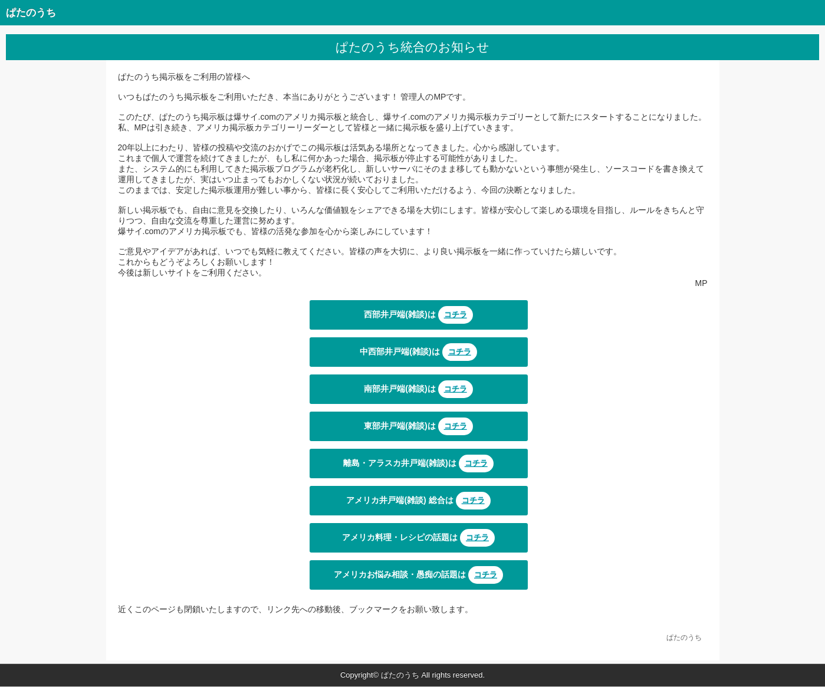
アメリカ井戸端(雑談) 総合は (418, 501)
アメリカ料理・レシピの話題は (418, 538)
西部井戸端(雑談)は (418, 315)
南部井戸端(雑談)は (418, 389)
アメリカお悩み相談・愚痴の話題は (418, 575)
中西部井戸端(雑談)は (418, 352)
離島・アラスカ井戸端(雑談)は (418, 463)
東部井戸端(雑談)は (418, 426)
